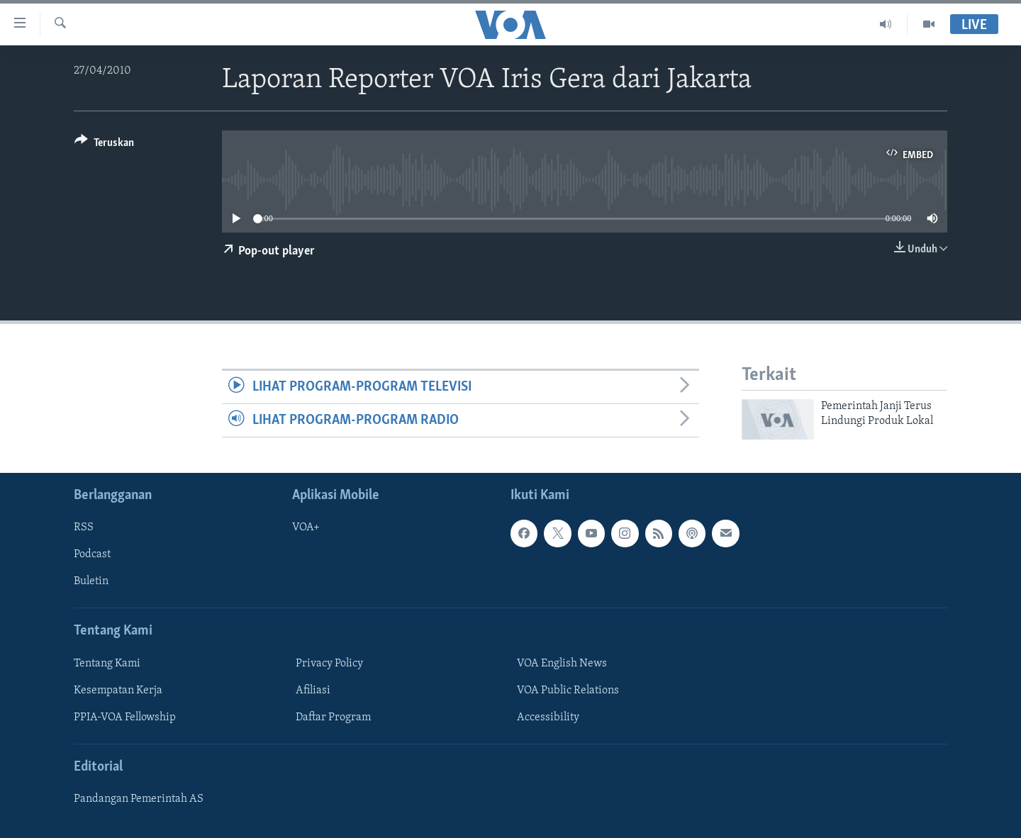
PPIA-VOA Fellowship (125, 716)
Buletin (91, 581)
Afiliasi (313, 689)
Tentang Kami (107, 663)
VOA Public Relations (568, 689)
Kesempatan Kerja (118, 689)
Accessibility (548, 716)
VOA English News (562, 663)
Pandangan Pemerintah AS (138, 799)
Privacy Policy (329, 663)
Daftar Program (333, 716)
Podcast (92, 554)
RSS (84, 527)
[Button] (104, 145)
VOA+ (306, 527)
